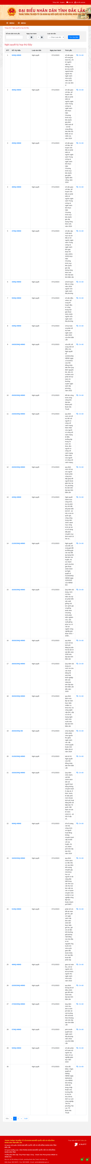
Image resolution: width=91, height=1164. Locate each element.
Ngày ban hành (31, 33)
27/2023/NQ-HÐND (18, 1004)
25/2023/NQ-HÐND (18, 395)
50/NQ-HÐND (16, 1048)
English (62, 2)
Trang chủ (8, 28)
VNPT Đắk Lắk (81, 1140)
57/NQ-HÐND (16, 1029)
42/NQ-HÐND (16, 497)
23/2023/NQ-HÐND (18, 414)
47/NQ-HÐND (16, 231)
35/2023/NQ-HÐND (18, 640)
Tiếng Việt (55, 2)
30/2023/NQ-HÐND (18, 696)
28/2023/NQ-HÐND (18, 664)
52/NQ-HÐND (16, 55)
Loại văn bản (51, 33)
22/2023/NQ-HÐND (18, 985)
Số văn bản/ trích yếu (13, 33)
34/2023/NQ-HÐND (18, 858)
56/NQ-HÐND (16, 823)
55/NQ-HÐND (16, 298)
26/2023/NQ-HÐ (17, 731)
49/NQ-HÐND (16, 964)
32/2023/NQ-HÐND (18, 590)
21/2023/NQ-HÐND (18, 543)
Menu (10, 23)
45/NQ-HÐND (16, 143)
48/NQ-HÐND (16, 187)
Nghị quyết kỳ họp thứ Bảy (20, 28)
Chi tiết (79, 55)
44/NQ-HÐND (16, 282)
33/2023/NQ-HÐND (18, 773)
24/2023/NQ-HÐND (18, 344)
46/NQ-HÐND (16, 90)
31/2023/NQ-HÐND (18, 756)
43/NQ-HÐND (16, 326)
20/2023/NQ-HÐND (18, 467)
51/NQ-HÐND (16, 909)
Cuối (26, 1118)
